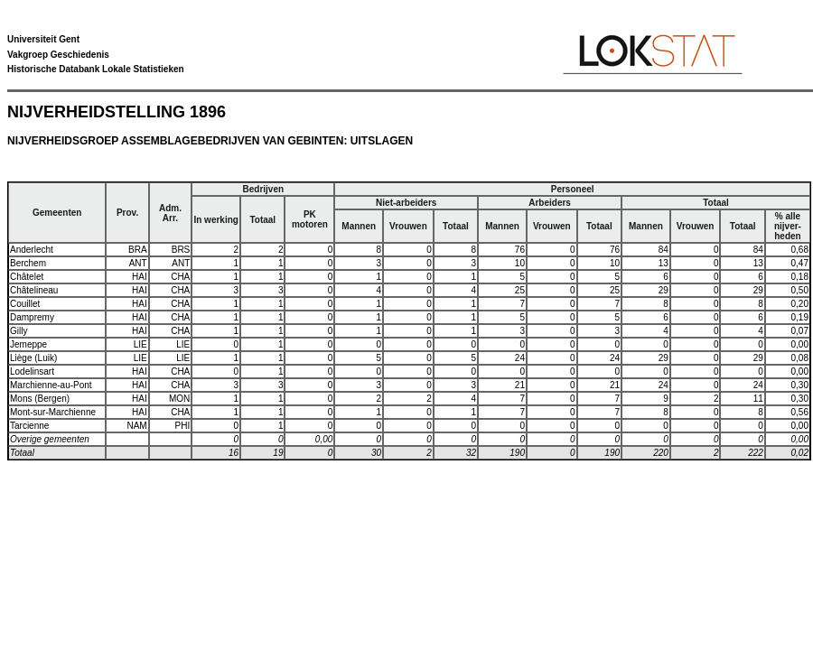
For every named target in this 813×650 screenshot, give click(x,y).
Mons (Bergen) (40, 399)
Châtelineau (34, 290)
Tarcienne (29, 426)
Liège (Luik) (33, 358)
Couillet (25, 304)
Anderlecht (31, 250)
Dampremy (32, 317)
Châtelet (26, 277)
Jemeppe (28, 344)
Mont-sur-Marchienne (53, 412)
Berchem (28, 263)
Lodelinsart (32, 371)
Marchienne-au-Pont (51, 385)
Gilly (18, 331)
